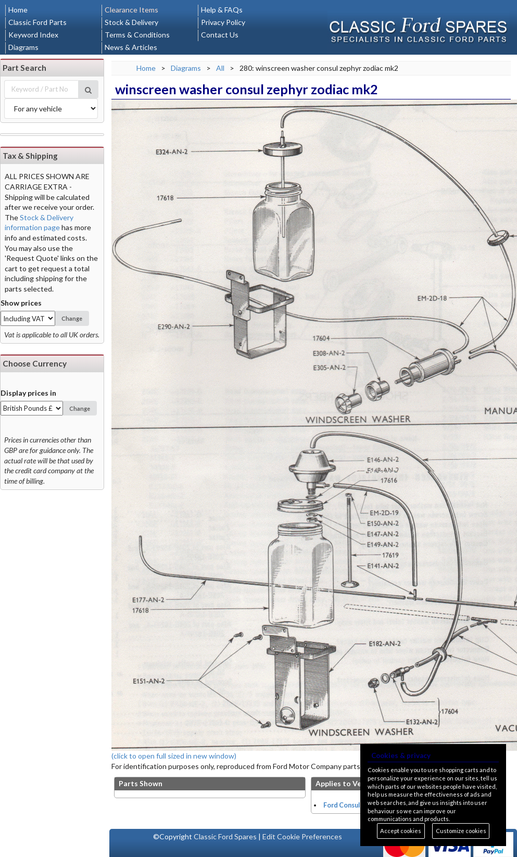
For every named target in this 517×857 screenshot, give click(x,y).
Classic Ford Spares (225, 836)
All (220, 68)
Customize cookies (461, 830)
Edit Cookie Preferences (302, 836)
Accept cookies (400, 830)
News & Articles (131, 47)
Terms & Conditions (137, 34)
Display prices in (28, 392)
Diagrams (23, 47)
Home (18, 9)
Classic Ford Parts (37, 22)
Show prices (21, 302)
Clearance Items (131, 9)
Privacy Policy (223, 22)
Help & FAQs (222, 9)
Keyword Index (33, 34)
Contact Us (219, 34)
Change (71, 318)
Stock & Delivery (131, 22)
